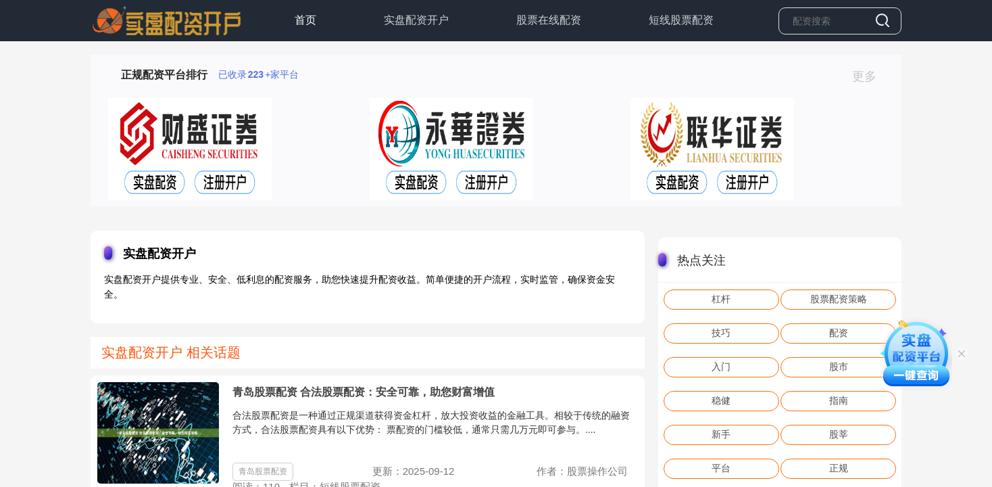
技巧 (721, 332)
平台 (721, 468)
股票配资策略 (838, 299)
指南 (838, 400)
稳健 (721, 400)
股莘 (838, 434)
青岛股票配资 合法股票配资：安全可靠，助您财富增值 (363, 392)
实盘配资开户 (416, 20)
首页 (305, 20)
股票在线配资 (548, 20)
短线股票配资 (681, 20)
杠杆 (721, 299)
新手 (721, 434)
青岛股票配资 (263, 471)
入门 (721, 366)
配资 (838, 332)
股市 (838, 366)
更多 (870, 76)
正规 (838, 468)
